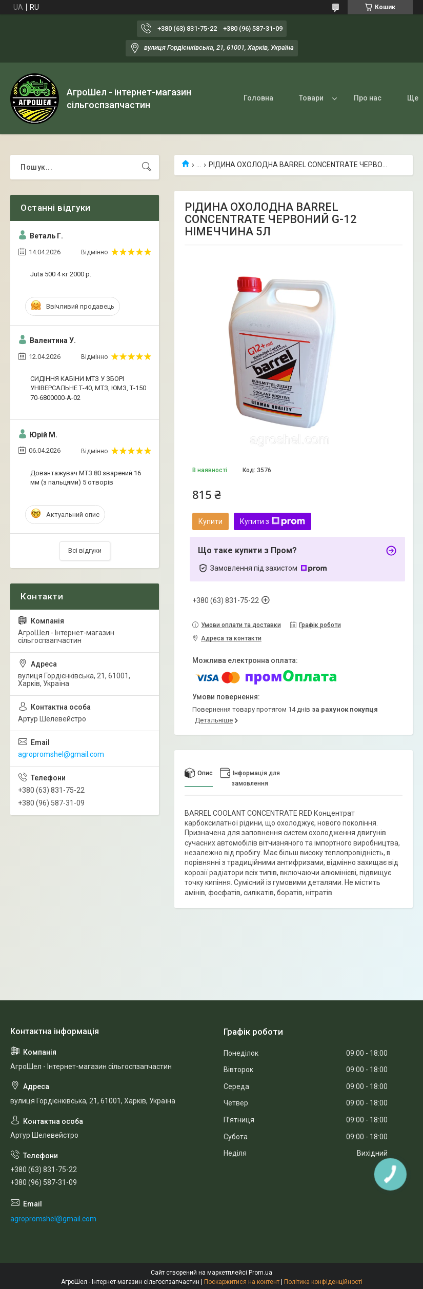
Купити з (272, 521)
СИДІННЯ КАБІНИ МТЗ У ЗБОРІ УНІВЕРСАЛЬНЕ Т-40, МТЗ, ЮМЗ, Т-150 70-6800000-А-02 (88, 388)
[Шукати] (146, 167)
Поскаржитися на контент (241, 1281)
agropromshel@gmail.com (61, 754)
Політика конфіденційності (323, 1281)
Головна (258, 98)
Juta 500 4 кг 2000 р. (60, 274)
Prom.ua (260, 1272)
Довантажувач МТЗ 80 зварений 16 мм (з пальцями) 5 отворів (85, 477)
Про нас (367, 98)
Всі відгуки (85, 550)
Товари (311, 98)
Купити (210, 521)
